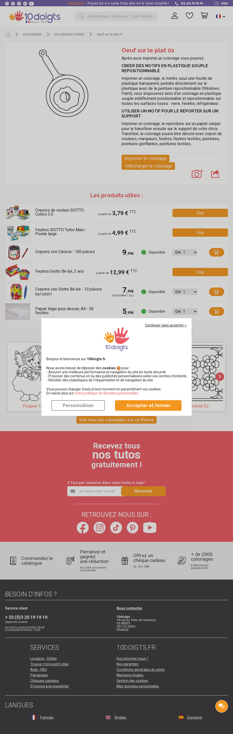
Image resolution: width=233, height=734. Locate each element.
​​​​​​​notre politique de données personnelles (106, 393)
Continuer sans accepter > (166, 325)
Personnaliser (78, 405)
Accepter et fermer (148, 405)
